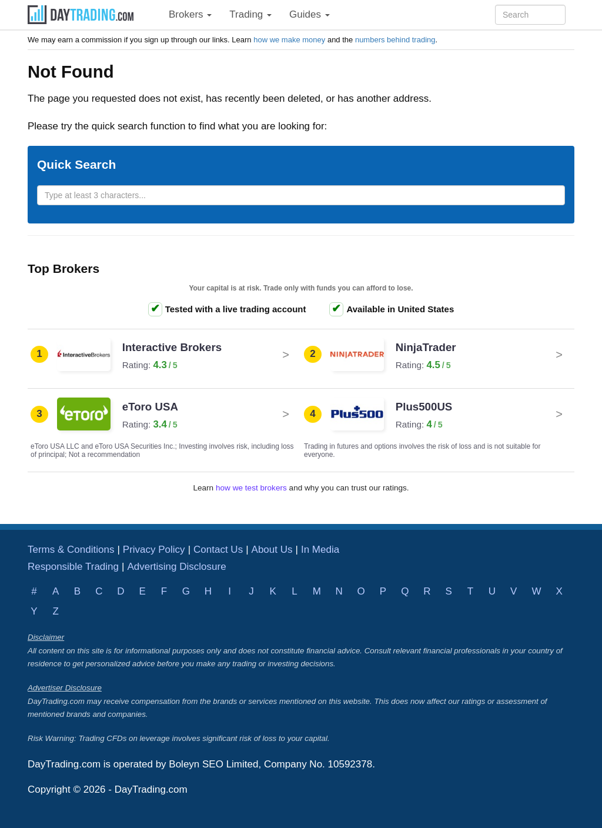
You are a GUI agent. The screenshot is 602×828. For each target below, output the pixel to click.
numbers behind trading (395, 39)
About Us (272, 549)
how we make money (289, 39)
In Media (320, 549)
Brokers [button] (190, 14)
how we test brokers (251, 487)
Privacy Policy (154, 549)
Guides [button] (309, 14)
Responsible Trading (73, 566)
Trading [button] (250, 14)
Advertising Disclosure (176, 566)
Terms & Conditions (71, 549)
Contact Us (218, 549)
